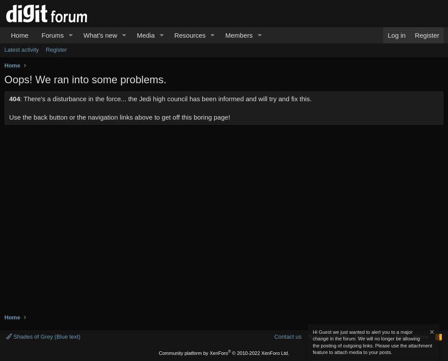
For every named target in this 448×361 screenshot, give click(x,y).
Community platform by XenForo (224, 353)
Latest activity (21, 49)
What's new (100, 35)
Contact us (287, 336)
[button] (71, 35)
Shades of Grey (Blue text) (43, 336)
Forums (53, 35)
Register (56, 49)
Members (239, 35)
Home (19, 35)
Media (146, 35)
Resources (190, 35)
